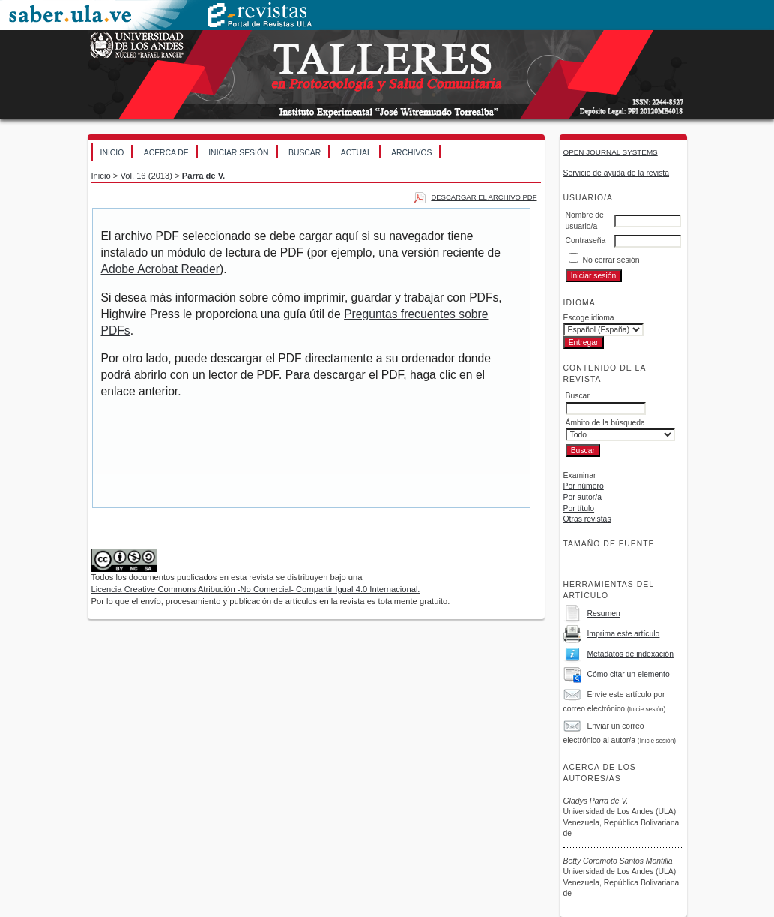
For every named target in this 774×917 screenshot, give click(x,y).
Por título (579, 508)
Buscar (304, 153)
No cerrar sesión (610, 260)
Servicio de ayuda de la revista (616, 173)
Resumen (603, 613)
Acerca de (166, 153)
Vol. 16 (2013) (146, 175)
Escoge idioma (588, 318)
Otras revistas (587, 519)
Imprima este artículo (623, 634)
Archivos (411, 153)
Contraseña (586, 240)
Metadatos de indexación (630, 654)
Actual (356, 153)
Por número (583, 486)
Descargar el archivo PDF (483, 197)
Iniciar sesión (238, 153)
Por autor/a (582, 497)
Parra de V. (203, 175)
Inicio (112, 153)
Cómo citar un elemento (628, 674)
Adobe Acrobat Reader (160, 269)
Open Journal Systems (610, 152)
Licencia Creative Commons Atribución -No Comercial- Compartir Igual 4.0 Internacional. (255, 589)
